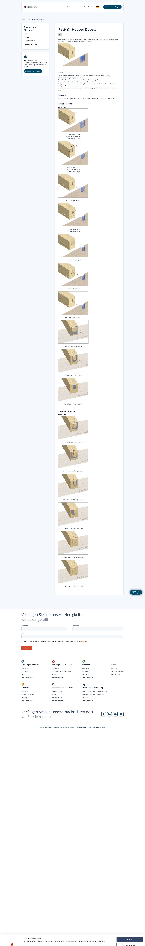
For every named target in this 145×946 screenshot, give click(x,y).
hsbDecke (24, 674)
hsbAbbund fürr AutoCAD (61, 671)
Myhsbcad (91, 7)
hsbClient (85, 674)
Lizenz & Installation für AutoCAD (94, 691)
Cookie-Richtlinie (81, 727)
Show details (97, 937)
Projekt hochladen (27, 694)
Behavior (27, 37)
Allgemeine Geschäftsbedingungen (64, 727)
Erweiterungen (57, 697)
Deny (129, 941)
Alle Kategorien (27, 677)
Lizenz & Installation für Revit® (93, 694)
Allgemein (24, 668)
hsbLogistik (25, 697)
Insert (26, 34)
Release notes (82, 7)
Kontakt (114, 668)
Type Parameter (30, 40)
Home (23, 19)
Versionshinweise (117, 671)
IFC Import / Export (58, 694)
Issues (54, 674)
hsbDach (24, 671)
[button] (71, 7)
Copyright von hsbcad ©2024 (97, 727)
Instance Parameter (31, 44)
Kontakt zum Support (112, 7)
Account (85, 697)
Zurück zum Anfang (135, 592)
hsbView (85, 671)
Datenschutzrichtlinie (45, 727)
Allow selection (129, 935)
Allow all (129, 929)
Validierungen (57, 691)
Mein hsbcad (115, 674)
